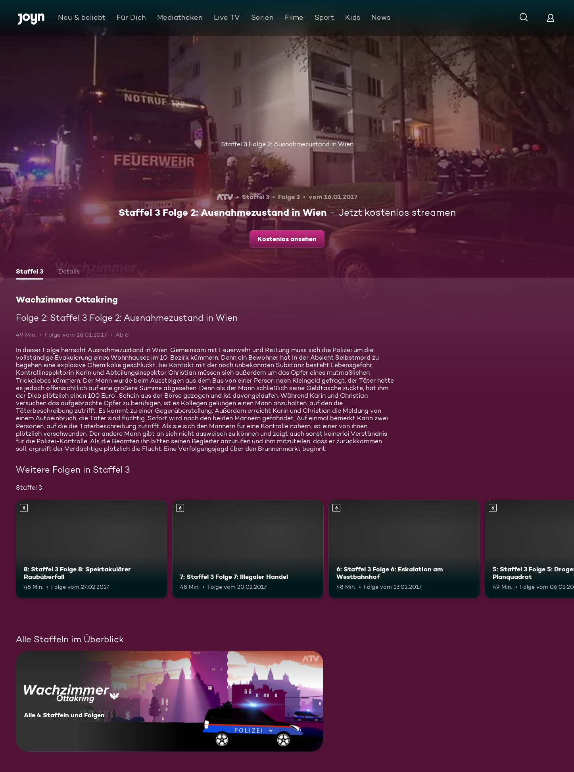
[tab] (29, 272)
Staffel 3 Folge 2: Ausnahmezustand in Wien (287, 144)
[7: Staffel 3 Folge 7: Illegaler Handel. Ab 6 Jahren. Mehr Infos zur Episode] (248, 549)
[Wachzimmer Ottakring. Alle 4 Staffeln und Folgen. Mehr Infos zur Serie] (169, 701)
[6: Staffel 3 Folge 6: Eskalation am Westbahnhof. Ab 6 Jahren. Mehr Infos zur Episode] (404, 549)
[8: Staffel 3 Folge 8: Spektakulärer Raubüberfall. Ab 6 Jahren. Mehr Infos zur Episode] (91, 549)
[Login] (550, 18)
